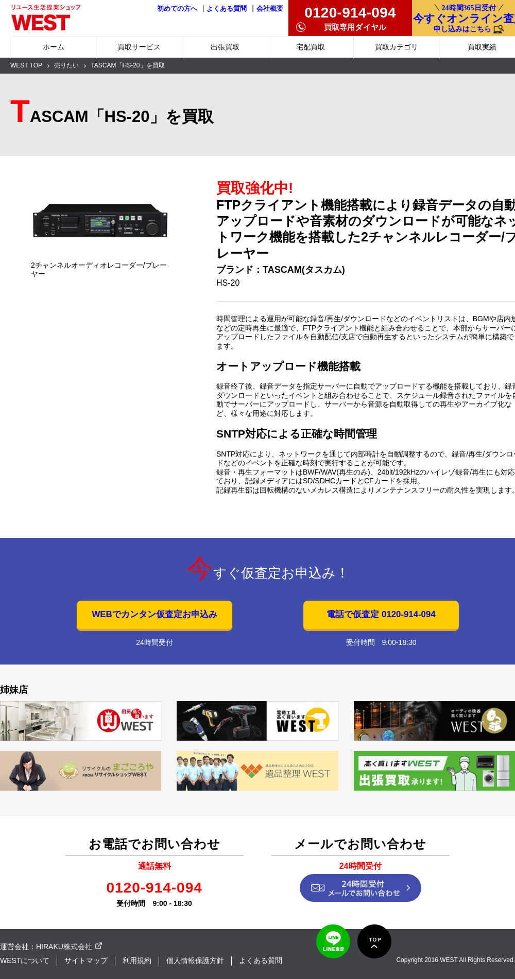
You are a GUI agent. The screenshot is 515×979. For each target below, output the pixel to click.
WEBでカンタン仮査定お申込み (154, 614)
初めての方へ (177, 8)
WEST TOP (26, 65)
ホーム (53, 47)
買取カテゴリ (396, 47)
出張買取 (225, 47)
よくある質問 (227, 8)
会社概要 (269, 8)
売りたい (66, 65)
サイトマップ (86, 960)
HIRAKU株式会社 (64, 946)
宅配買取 (310, 47)
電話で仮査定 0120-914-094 (381, 614)
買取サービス (139, 47)
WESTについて (24, 960)
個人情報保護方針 (195, 960)
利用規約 (137, 960)
